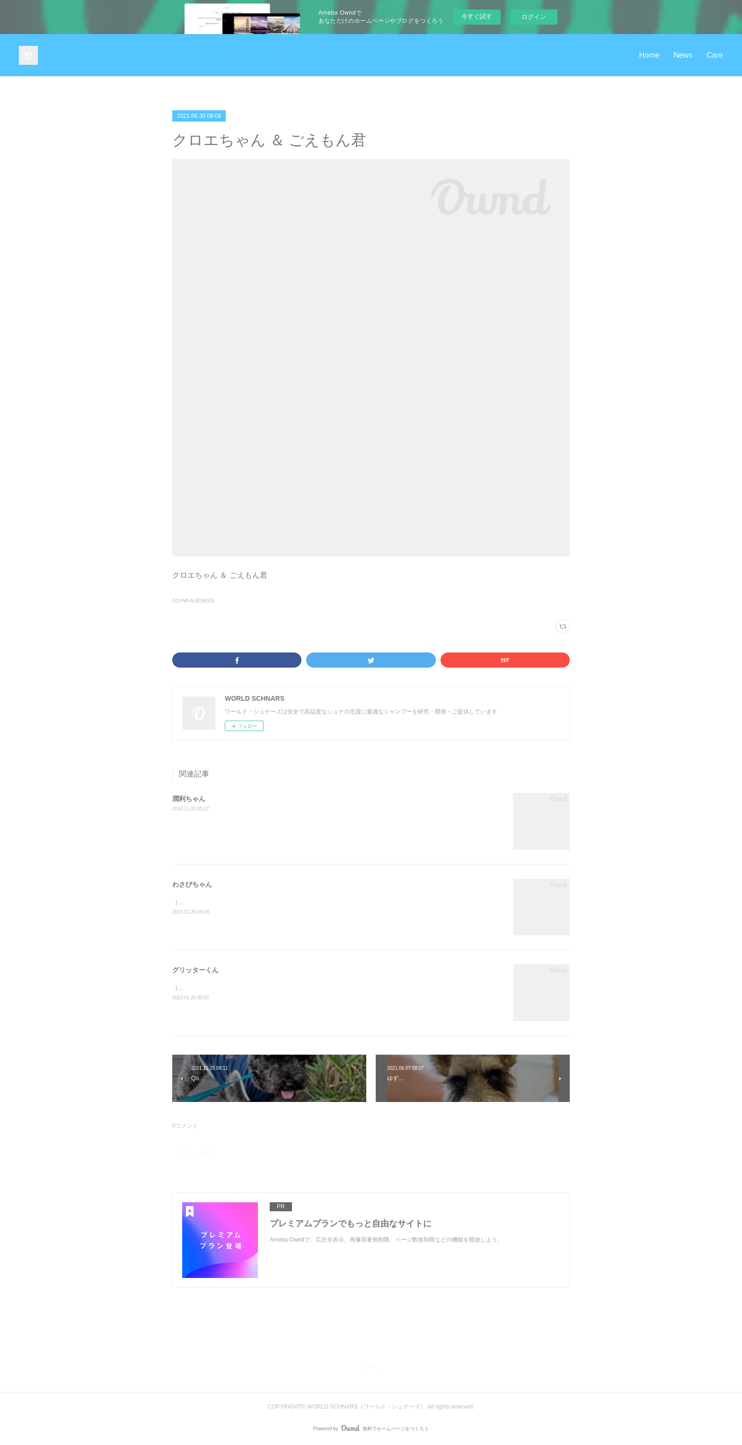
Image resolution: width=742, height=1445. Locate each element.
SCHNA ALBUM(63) (193, 600)
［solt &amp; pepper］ (201, 902)
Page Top (371, 1369)
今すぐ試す (476, 16)
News (682, 55)
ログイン (533, 16)
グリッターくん (195, 970)
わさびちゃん (192, 884)
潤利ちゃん (188, 798)
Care (715, 55)
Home (649, 55)
